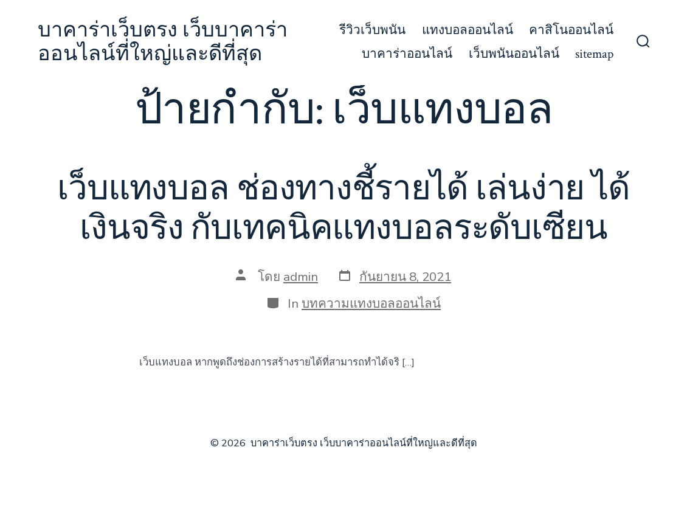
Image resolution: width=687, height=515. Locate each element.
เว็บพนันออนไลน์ (514, 54)
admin (300, 276)
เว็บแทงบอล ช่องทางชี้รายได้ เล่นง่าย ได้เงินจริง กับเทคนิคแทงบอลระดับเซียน (343, 209)
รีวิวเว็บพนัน (372, 30)
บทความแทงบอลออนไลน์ (371, 303)
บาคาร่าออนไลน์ (407, 54)
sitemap (594, 54)
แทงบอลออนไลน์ (467, 30)
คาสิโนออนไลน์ (571, 30)
